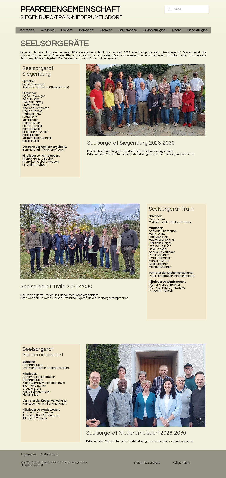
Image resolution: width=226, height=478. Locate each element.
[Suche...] (186, 9)
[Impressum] (28, 454)
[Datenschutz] (49, 454)
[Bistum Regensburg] (146, 462)
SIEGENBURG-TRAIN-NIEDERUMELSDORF (71, 17)
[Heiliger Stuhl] (181, 462)
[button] (48, 30)
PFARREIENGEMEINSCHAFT (70, 9)
